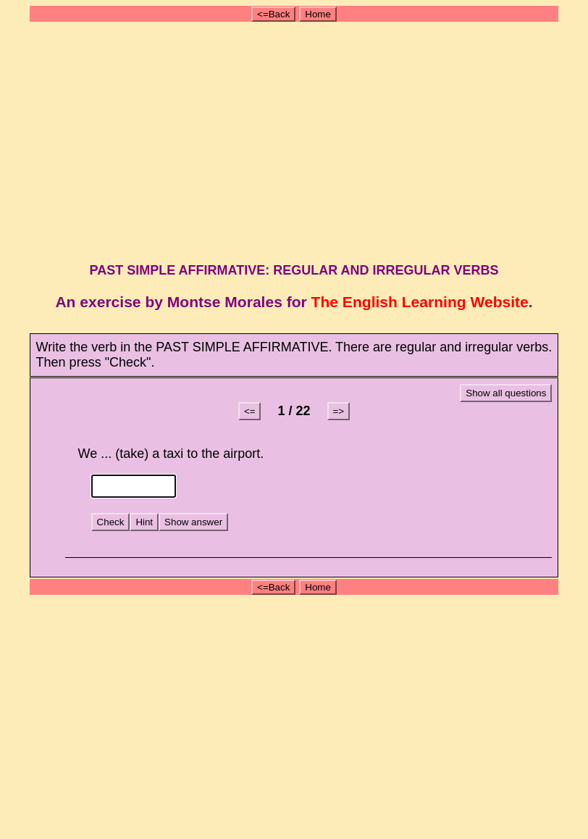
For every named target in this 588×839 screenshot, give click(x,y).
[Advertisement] (296, 139)
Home (318, 14)
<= (250, 411)
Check (111, 522)
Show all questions (506, 393)
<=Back (273, 14)
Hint (144, 522)
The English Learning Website (420, 301)
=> (339, 411)
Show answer (193, 522)
